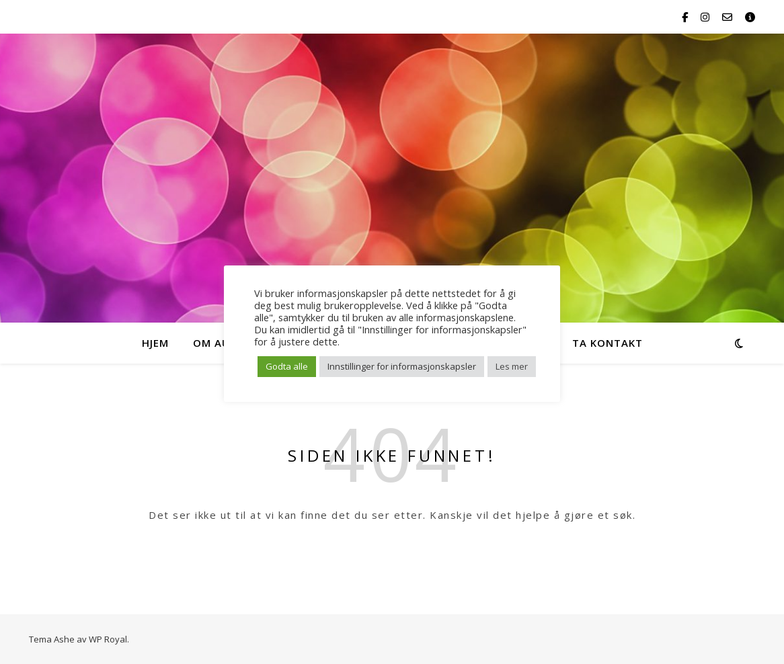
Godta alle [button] (287, 366)
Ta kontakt (607, 342)
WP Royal (108, 639)
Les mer (512, 366)
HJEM (155, 342)
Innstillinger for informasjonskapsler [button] (401, 366)
